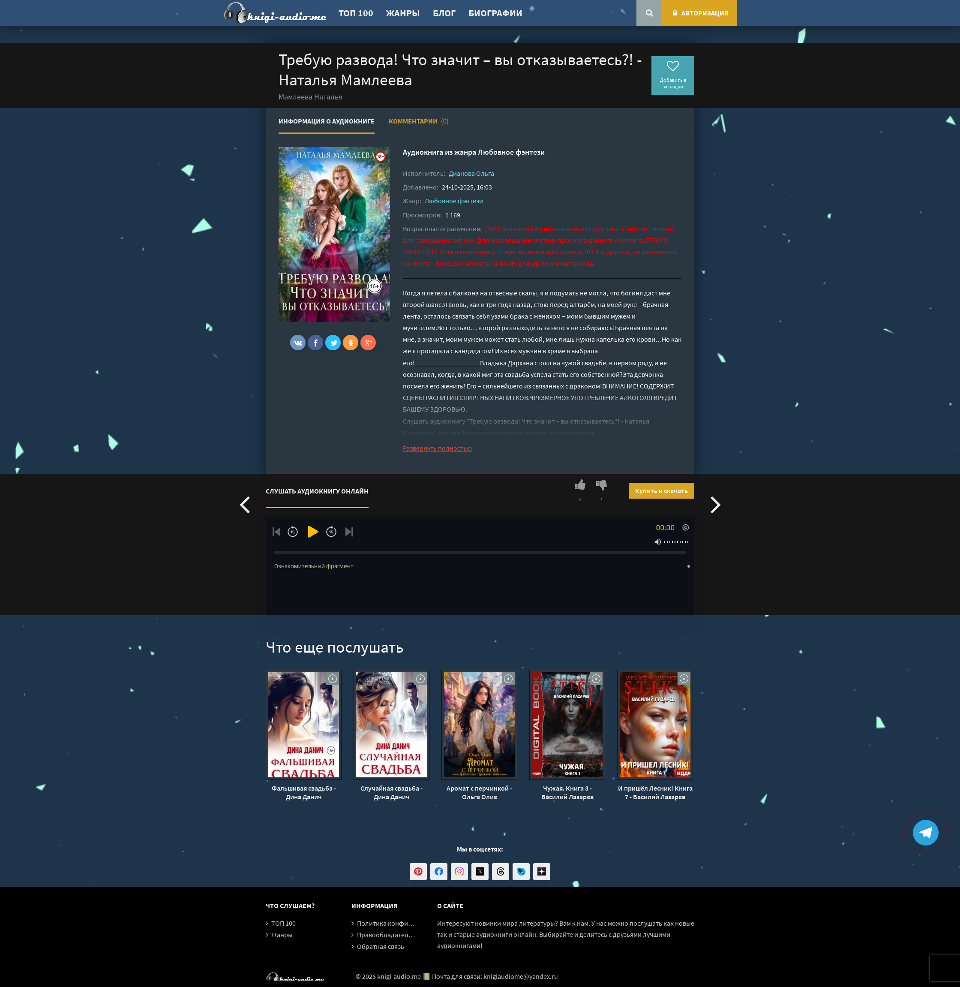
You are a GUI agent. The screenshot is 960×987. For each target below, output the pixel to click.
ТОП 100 (356, 13)
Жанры (403, 13)
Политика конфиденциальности (406, 923)
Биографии (495, 13)
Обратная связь (380, 946)
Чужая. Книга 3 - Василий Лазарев (567, 792)
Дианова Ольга (471, 173)
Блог (444, 13)
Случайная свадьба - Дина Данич (391, 792)
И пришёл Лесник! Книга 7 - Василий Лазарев (655, 792)
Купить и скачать (661, 490)
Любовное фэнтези (511, 152)
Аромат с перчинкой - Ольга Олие (479, 792)
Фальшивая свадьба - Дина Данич (304, 792)
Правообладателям (386, 934)
